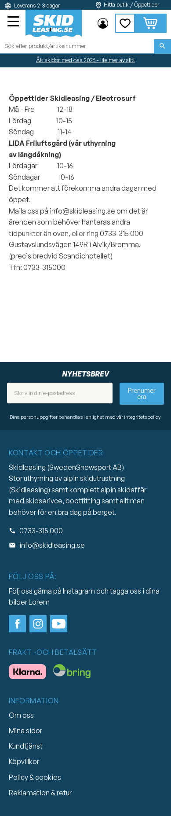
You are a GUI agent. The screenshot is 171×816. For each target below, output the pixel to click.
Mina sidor (25, 730)
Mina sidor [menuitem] (103, 23)
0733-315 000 (41, 530)
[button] (14, 22)
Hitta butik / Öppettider (132, 4)
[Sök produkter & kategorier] (77, 46)
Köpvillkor (24, 761)
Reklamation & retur (40, 792)
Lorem (39, 602)
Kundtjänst (26, 746)
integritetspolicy (142, 417)
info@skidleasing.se (52, 545)
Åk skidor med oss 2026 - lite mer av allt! (85, 59)
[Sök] (162, 46)
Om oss (21, 715)
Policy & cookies (35, 777)
